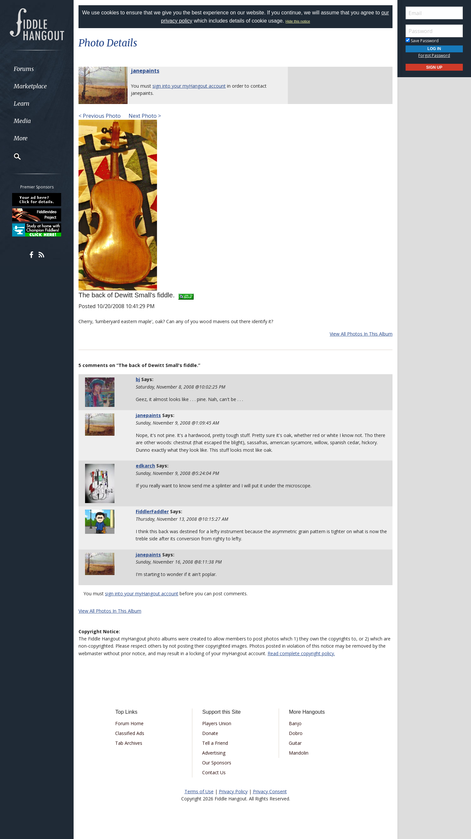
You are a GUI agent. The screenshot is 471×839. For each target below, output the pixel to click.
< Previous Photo (99, 115)
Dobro (296, 733)
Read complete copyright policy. (301, 653)
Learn (21, 103)
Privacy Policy (233, 791)
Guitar (295, 743)
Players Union (216, 723)
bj (138, 379)
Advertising (213, 753)
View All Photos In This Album (361, 334)
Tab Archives (128, 743)
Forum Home (129, 723)
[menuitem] (37, 69)
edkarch (145, 466)
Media (22, 121)
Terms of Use (199, 791)
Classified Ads (129, 733)
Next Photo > (144, 115)
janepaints (145, 70)
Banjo (295, 723)
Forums (24, 69)
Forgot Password (434, 55)
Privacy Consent (270, 791)
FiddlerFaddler (152, 511)
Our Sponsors (216, 763)
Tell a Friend (215, 743)
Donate (210, 733)
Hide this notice (298, 21)
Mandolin (298, 753)
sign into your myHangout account (189, 86)
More (20, 138)
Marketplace (30, 86)
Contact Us (214, 772)
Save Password (422, 41)
